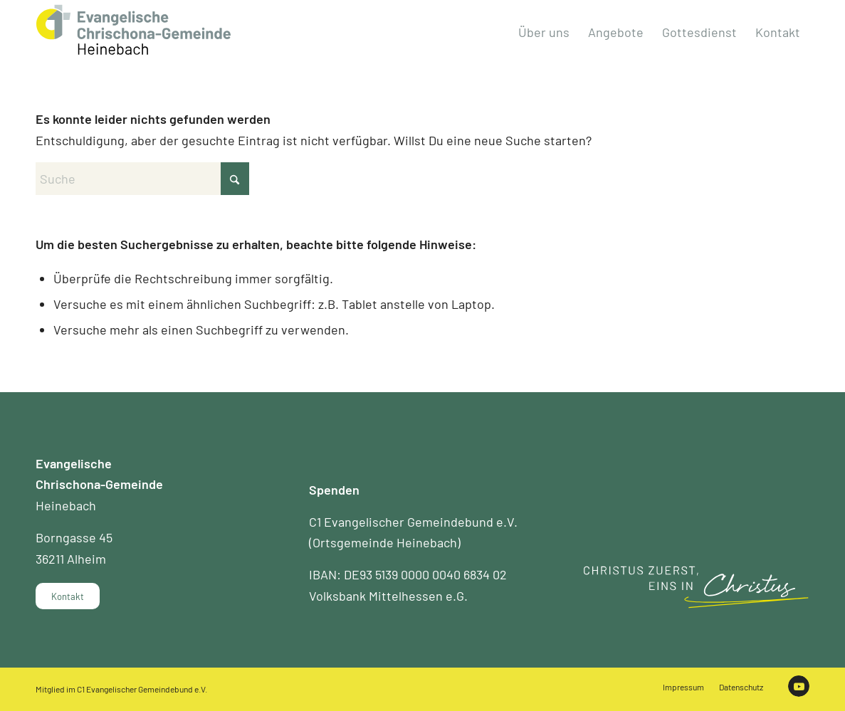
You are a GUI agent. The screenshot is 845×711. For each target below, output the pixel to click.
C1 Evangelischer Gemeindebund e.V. (142, 689)
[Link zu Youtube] (798, 686)
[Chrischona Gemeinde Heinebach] (133, 30)
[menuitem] (544, 32)
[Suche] (142, 178)
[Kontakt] (68, 596)
